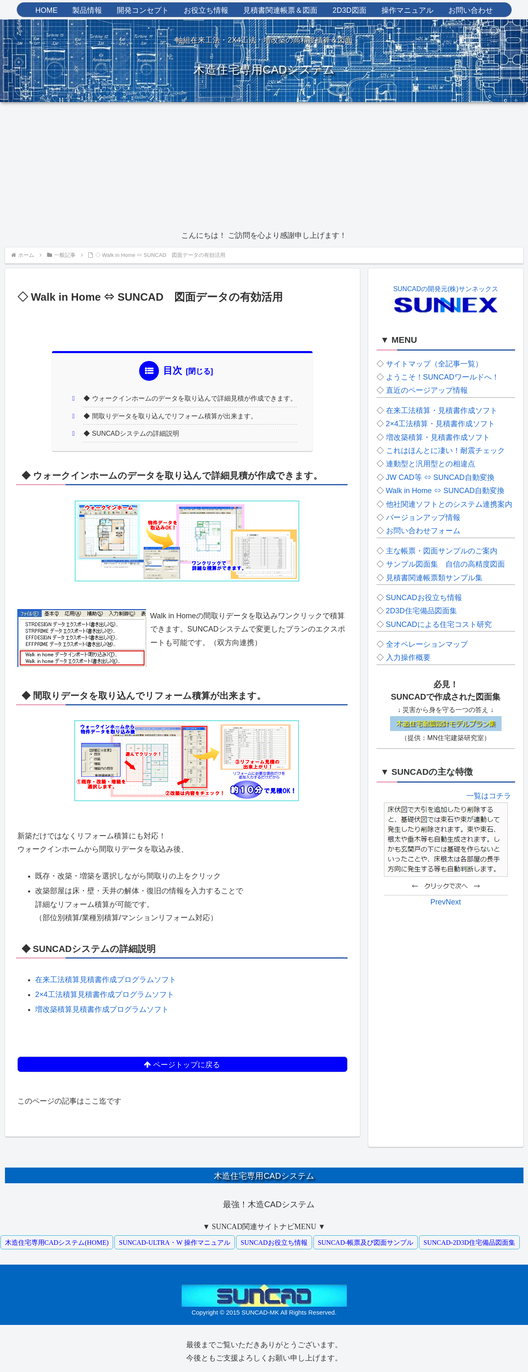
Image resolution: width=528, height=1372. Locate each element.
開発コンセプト (143, 10)
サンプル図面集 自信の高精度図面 (445, 564)
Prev (389, 886)
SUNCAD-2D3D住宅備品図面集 (469, 1239)
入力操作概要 (408, 657)
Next (502, 886)
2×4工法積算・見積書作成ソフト (440, 424)
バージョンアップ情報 (423, 517)
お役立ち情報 (206, 10)
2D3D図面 (349, 10)
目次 (172, 370)
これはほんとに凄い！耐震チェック (445, 450)
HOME (46, 10)
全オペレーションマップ (427, 644)
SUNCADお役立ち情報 (424, 597)
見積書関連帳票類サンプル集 (434, 578)
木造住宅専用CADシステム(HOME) (57, 1239)
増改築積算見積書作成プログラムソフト (102, 1010)
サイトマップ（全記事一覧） (434, 364)
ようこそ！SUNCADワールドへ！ (442, 377)
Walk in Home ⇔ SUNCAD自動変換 (445, 491)
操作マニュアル (407, 10)
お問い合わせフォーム (423, 531)
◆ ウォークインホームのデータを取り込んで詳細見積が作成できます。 (190, 399)
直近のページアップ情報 (427, 390)
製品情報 (87, 10)
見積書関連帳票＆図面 (280, 10)
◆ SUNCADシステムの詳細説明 (132, 434)
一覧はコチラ (488, 796)
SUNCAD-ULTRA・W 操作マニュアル (174, 1239)
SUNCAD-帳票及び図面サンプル (365, 1239)
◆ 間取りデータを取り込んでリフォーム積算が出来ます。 (171, 416)
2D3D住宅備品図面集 (421, 611)
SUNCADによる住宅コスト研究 (439, 624)
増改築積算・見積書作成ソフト (438, 437)
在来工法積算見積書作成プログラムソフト (105, 981)
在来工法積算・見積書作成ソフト (441, 410)
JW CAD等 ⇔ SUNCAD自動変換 (440, 477)
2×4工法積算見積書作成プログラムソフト (104, 996)
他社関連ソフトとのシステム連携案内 (449, 504)
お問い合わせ (470, 10)
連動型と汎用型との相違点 (430, 464)
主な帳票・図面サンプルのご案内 (441, 551)
